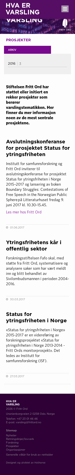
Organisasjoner (15, 449)
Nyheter (11, 435)
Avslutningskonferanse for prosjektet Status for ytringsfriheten (38, 148)
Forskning (12, 442)
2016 (11, 63)
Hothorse (39, 462)
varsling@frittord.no (28, 422)
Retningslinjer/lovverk (20, 439)
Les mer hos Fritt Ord (24, 212)
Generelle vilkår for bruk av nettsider (29, 454)
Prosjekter (12, 446)
